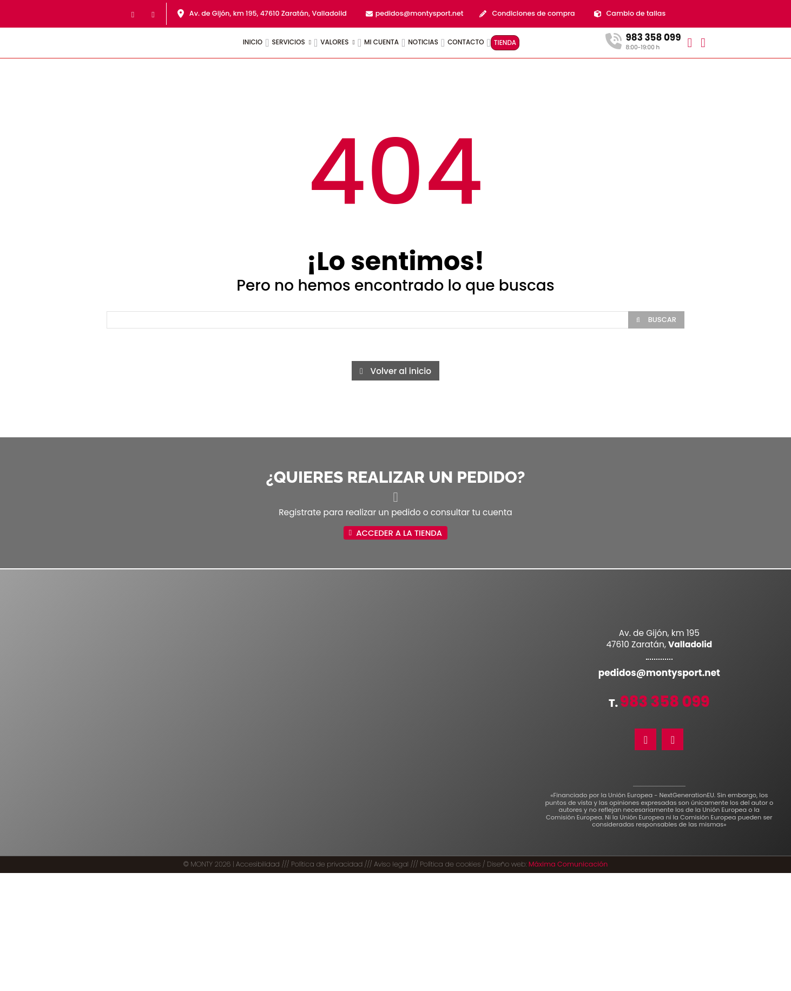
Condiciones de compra (533, 13)
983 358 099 (665, 702)
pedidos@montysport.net (419, 13)
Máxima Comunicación (568, 864)
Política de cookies (450, 864)
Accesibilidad (258, 864)
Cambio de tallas (636, 13)
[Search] (656, 320)
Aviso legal (391, 864)
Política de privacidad (326, 864)
